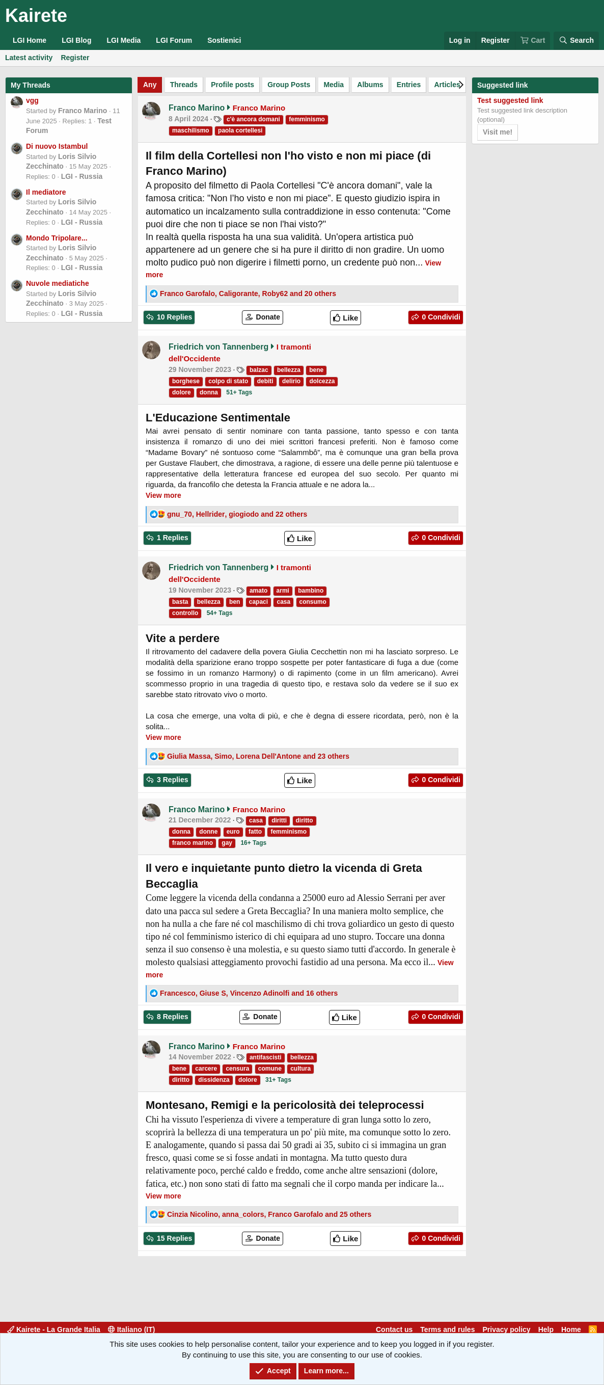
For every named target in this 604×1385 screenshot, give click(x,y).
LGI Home (29, 40)
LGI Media (123, 40)
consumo (312, 601)
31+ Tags (278, 1079)
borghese (186, 381)
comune (270, 1068)
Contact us (394, 1329)
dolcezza (322, 381)
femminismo (307, 119)
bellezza (288, 370)
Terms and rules (447, 1329)
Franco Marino (82, 110)
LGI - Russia (82, 176)
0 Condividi (440, 317)
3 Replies (171, 780)
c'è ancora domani (253, 119)
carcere (206, 1068)
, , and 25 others (269, 1214)
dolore (181, 392)
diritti (279, 820)
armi (283, 590)
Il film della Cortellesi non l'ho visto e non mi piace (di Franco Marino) (288, 163)
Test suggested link (510, 100)
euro (233, 831)
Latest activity (28, 58)
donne (208, 831)
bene (316, 370)
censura (237, 1068)
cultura (300, 1068)
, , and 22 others (237, 514)
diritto (304, 820)
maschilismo (190, 130)
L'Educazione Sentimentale (218, 417)
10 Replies (173, 317)
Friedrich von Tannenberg (218, 346)
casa (283, 601)
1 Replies (171, 538)
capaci (258, 601)
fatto (255, 831)
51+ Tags (239, 392)
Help (546, 1329)
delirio (291, 381)
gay (227, 842)
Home (571, 1329)
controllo (185, 613)
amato (258, 590)
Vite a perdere (182, 638)
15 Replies (173, 1238)
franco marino (192, 842)
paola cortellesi (240, 130)
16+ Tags (253, 842)
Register (75, 58)
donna (209, 392)
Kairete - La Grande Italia (53, 1329)
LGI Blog (76, 40)
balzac (259, 370)
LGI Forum (174, 40)
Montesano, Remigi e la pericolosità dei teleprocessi (285, 1105)
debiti (265, 381)
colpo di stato (228, 381)
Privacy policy (506, 1329)
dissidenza (213, 1079)
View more (163, 495)
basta (180, 601)
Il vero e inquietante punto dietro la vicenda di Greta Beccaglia (284, 876)
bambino (310, 590)
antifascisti (266, 1057)
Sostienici (224, 40)
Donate (267, 317)
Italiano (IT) (131, 1329)
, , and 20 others (248, 293)
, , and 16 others (249, 993)
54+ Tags (220, 613)
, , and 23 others (258, 756)
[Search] (576, 41)
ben (234, 601)
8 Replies (171, 1017)
